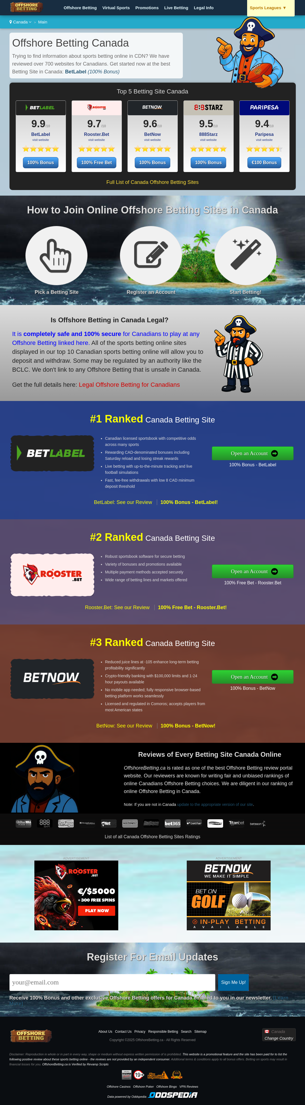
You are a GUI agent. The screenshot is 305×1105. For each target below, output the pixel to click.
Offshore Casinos (119, 1086)
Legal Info (204, 7)
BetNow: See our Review (124, 752)
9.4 (262, 123)
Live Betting (176, 7)
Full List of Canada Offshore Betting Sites (153, 182)
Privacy (139, 1032)
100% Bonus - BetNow (278, 683)
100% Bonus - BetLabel (279, 460)
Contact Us (123, 1032)
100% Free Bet (96, 162)
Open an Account (276, 453)
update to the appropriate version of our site (239, 794)
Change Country (279, 1038)
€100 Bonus (264, 162)
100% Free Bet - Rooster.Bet (279, 578)
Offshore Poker (143, 1086)
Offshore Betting (80, 7)
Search (186, 1032)
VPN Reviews (188, 1086)
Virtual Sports (116, 7)
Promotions (147, 7)
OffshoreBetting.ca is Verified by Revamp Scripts (75, 1064)
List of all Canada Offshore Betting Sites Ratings (152, 836)
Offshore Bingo (166, 1086)
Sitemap (200, 1032)
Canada (21, 22)
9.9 (38, 123)
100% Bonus (40, 162)
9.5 (206, 123)
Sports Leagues (268, 7)
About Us (105, 1032)
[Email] (113, 982)
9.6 (150, 123)
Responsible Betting (163, 1032)
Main (43, 22)
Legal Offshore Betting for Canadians (96, 373)
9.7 (94, 123)
